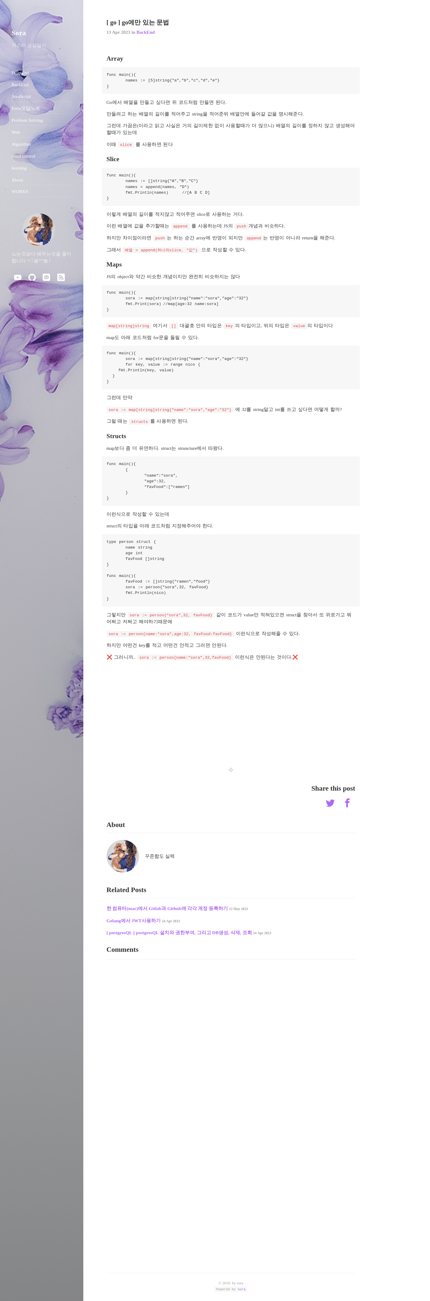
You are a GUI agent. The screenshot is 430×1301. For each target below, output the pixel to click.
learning (19, 167)
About (17, 179)
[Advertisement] (231, 709)
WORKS (20, 191)
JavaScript (21, 96)
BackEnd (145, 32)
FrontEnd (20, 72)
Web (16, 132)
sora (241, 1289)
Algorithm (21, 144)
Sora (19, 33)
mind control (24, 155)
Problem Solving (27, 120)
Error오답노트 (26, 108)
